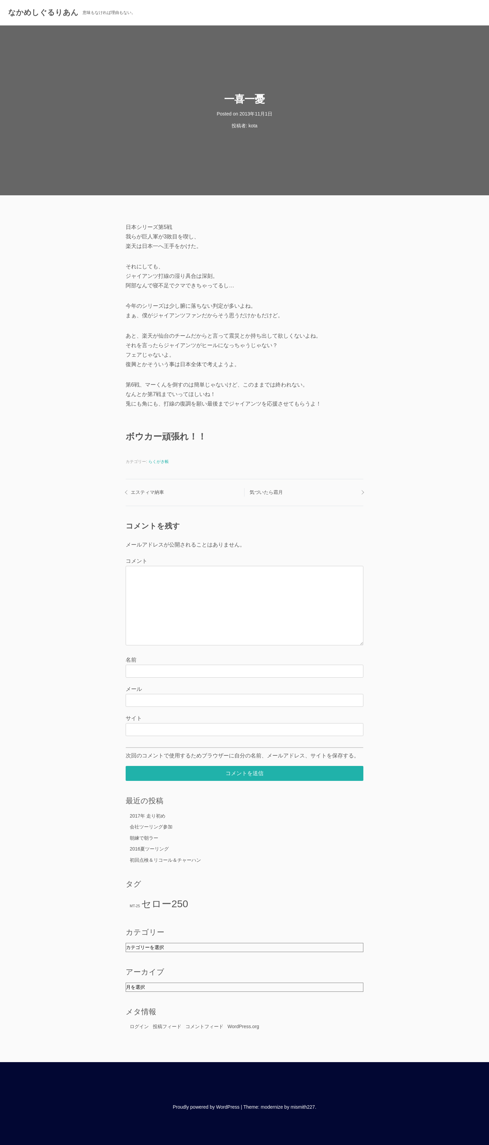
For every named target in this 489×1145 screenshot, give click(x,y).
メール (134, 689)
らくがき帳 (158, 461)
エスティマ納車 (147, 492)
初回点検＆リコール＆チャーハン (165, 860)
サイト (134, 718)
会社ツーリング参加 (151, 826)
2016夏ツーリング (149, 849)
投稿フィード (167, 1026)
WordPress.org (243, 1026)
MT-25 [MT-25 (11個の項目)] (135, 906)
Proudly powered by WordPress (206, 1107)
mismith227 (303, 1107)
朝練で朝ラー (144, 838)
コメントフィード (204, 1026)
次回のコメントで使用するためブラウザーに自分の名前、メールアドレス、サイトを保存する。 (242, 755)
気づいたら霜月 (266, 492)
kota (253, 125)
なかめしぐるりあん (43, 12)
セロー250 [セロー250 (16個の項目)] (164, 903)
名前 (131, 660)
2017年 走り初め (147, 816)
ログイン (139, 1026)
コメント (136, 561)
